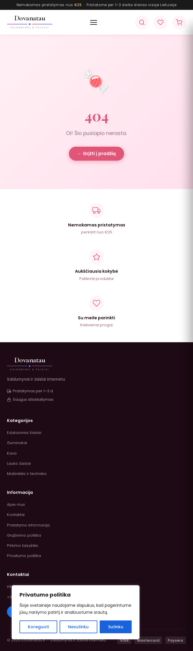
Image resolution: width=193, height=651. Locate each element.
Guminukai (17, 443)
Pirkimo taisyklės (22, 545)
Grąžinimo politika (24, 535)
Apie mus (16, 504)
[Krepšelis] (179, 22)
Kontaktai (16, 514)
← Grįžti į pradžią (96, 153)
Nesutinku (78, 627)
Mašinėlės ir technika (27, 473)
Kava (12, 453)
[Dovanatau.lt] (29, 22)
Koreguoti (38, 627)
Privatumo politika (24, 555)
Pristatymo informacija (28, 525)
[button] (93, 22)
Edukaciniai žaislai (24, 432)
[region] (76, 612)
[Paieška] (142, 22)
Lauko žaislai (19, 463)
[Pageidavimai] (160, 22)
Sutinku (115, 627)
